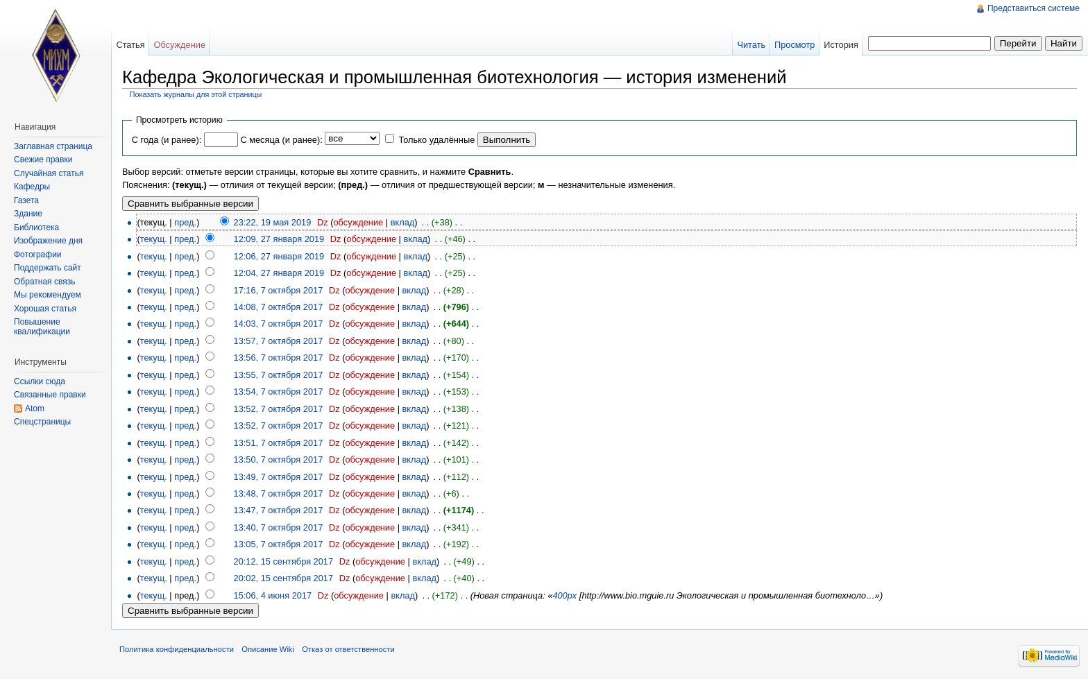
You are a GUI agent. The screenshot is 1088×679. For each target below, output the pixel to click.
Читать (751, 45)
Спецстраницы (42, 422)
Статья (130, 45)
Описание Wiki (267, 649)
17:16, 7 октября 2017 (278, 290)
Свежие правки (43, 159)
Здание (28, 213)
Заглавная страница (53, 146)
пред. (185, 222)
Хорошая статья (45, 308)
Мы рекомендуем (47, 295)
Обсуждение (179, 45)
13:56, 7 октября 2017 (278, 357)
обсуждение (358, 222)
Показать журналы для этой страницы (196, 94)
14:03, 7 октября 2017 (278, 323)
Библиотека (36, 227)
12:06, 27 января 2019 (279, 256)
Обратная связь (44, 281)
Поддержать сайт (47, 268)
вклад (403, 222)
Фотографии (38, 254)
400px (564, 595)
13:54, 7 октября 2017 (278, 391)
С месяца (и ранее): (281, 140)
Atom (34, 408)
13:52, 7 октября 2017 (278, 409)
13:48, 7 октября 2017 (278, 493)
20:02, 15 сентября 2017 (284, 578)
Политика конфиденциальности (176, 649)
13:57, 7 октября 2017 (278, 341)
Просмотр (794, 45)
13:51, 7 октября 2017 (278, 443)
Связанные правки (50, 394)
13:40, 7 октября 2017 (278, 527)
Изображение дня (48, 241)
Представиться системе (1033, 8)
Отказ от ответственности (348, 649)
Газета (26, 200)
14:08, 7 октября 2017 (278, 307)
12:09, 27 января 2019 (279, 239)
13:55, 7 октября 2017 (278, 375)
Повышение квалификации (42, 326)
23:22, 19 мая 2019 (273, 222)
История (841, 45)
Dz (322, 222)
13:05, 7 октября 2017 (278, 544)
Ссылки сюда (39, 381)
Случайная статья (48, 173)
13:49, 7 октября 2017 (278, 477)
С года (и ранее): (166, 140)
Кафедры (32, 186)
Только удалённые (436, 140)
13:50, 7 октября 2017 (278, 459)
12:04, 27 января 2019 (279, 273)
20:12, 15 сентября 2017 (284, 561)
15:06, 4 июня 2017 (273, 595)
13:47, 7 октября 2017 (278, 510)
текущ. (153, 239)
